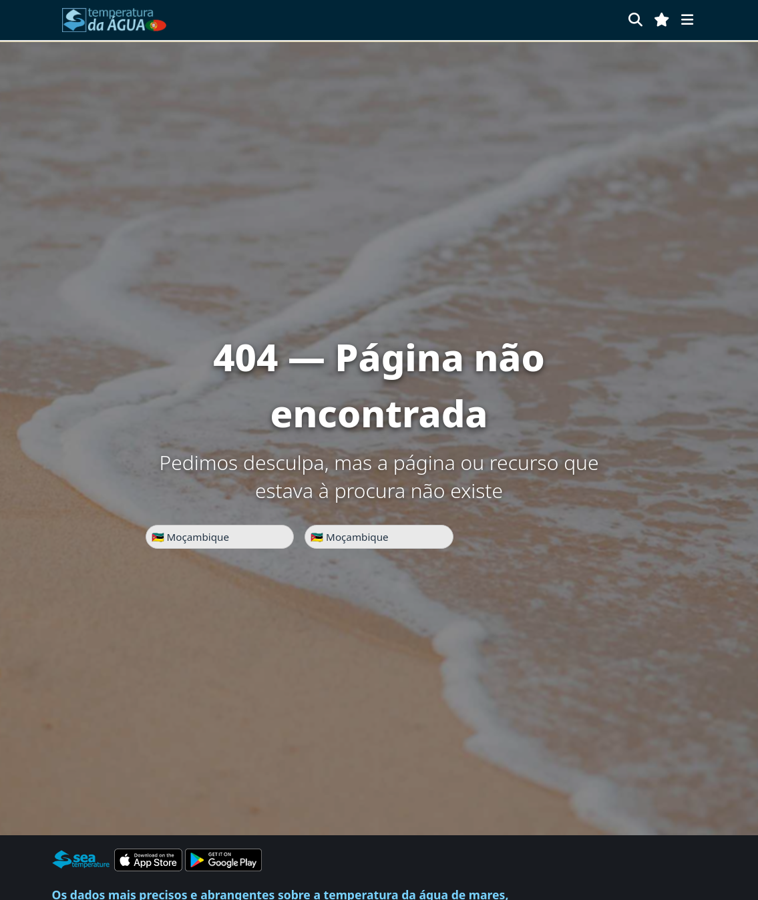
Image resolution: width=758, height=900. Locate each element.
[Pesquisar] (635, 19)
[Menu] (687, 19)
